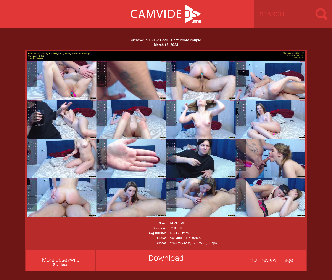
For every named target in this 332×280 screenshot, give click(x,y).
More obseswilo (61, 262)
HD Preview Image (271, 260)
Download (166, 258)
